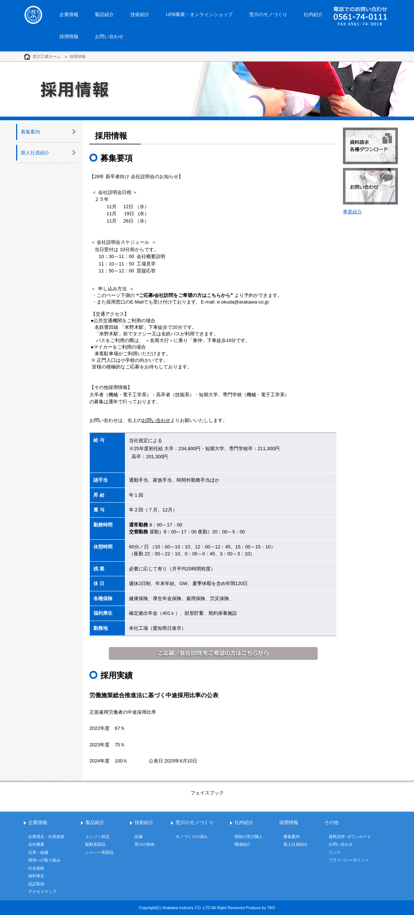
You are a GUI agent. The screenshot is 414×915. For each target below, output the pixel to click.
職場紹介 (242, 844)
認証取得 (36, 884)
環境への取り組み (44, 860)
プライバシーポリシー (349, 860)
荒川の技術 (144, 844)
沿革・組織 (38, 852)
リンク (335, 852)
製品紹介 (104, 14)
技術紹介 (139, 14)
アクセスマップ (42, 891)
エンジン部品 (97, 836)
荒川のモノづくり (268, 14)
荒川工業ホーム (47, 56)
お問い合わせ (109, 36)
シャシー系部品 (99, 852)
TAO (271, 907)
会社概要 (36, 844)
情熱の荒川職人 (248, 836)
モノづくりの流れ (191, 836)
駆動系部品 (95, 844)
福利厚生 (36, 876)
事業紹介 (352, 211)
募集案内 (30, 132)
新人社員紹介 (35, 152)
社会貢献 (36, 868)
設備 (138, 836)
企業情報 (68, 14)
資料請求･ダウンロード (350, 836)
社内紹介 (313, 14)
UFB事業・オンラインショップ (199, 14)
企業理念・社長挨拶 (46, 836)
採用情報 (68, 36)
